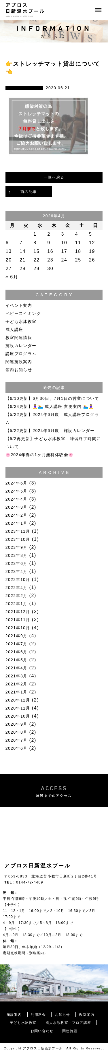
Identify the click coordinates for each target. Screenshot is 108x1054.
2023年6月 (16, 563)
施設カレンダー (21, 345)
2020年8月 (16, 732)
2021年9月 (16, 635)
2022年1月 (16, 603)
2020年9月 (16, 724)
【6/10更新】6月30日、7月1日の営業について (52, 398)
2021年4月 (16, 668)
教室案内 (86, 1015)
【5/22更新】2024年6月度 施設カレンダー (50, 430)
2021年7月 (16, 644)
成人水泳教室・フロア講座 (68, 1023)
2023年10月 (17, 539)
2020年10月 (17, 716)
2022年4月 (16, 587)
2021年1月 (16, 692)
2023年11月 (17, 531)
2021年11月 (17, 619)
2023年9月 (16, 547)
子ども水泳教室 (21, 321)
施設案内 (14, 1015)
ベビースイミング (23, 313)
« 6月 (11, 276)
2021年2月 (16, 684)
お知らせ (62, 1015)
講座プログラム (21, 353)
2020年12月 (17, 700)
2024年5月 (16, 491)
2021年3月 (16, 676)
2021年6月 (16, 652)
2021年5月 (16, 660)
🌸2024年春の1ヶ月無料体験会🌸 (39, 454)
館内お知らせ (18, 369)
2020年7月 (16, 740)
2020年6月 (16, 748)
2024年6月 (16, 483)
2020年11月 (17, 708)
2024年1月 (16, 523)
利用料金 (38, 1015)
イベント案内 (18, 305)
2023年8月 (16, 555)
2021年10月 (17, 627)
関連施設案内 (18, 361)
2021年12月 (17, 611)
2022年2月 (16, 595)
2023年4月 (16, 571)
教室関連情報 (18, 337)
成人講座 (14, 329)
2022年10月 (17, 579)
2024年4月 (16, 499)
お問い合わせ (42, 1031)
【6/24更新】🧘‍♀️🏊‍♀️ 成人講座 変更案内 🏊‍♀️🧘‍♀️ (49, 406)
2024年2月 (16, 515)
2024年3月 (16, 507)
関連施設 (69, 1031)
